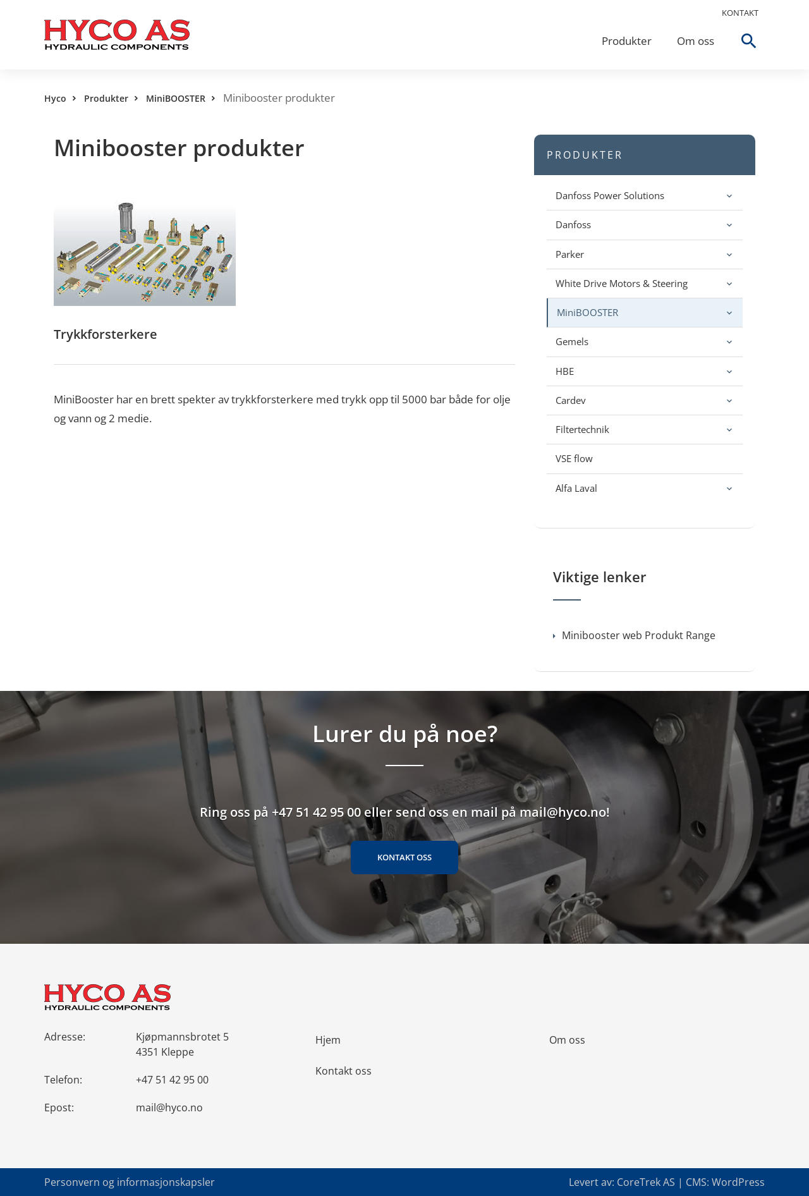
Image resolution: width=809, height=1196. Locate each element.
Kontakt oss (404, 857)
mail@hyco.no (169, 1107)
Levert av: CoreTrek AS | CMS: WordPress (667, 1182)
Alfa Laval (576, 488)
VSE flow (574, 458)
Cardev (571, 400)
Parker (570, 254)
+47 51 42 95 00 (172, 1080)
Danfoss (573, 224)
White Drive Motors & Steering (622, 283)
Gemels (572, 341)
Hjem (328, 1040)
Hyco (55, 98)
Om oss (695, 41)
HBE (565, 371)
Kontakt (740, 12)
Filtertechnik (582, 429)
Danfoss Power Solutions (610, 195)
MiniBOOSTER (175, 98)
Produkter (627, 41)
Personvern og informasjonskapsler (129, 1182)
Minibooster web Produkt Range (634, 635)
